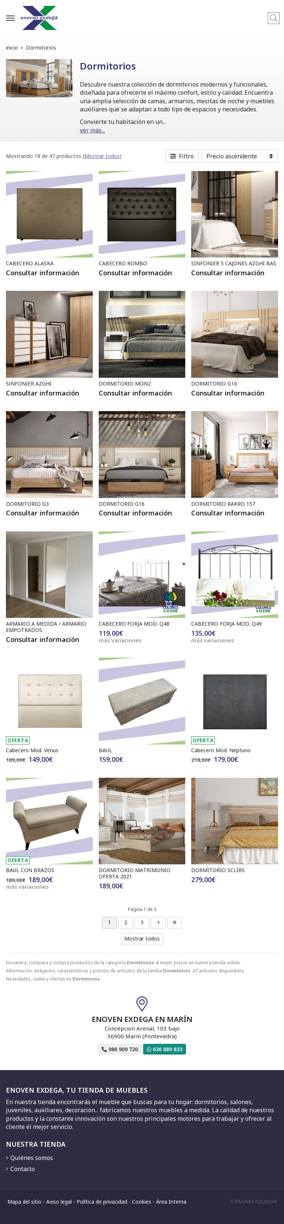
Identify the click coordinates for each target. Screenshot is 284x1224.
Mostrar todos (102, 155)
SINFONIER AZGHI (28, 383)
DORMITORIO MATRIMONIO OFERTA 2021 (134, 873)
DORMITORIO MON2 (125, 383)
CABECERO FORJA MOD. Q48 (134, 623)
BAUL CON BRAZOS (30, 870)
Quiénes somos (31, 1158)
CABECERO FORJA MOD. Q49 (226, 623)
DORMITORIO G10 (214, 383)
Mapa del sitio (24, 1201)
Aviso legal (59, 1201)
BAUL (105, 750)
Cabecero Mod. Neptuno (221, 750)
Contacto (22, 1169)
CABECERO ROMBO (123, 263)
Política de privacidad (102, 1201)
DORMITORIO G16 (122, 503)
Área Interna (171, 1201)
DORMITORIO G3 (27, 503)
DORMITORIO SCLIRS (218, 870)
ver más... (92, 130)
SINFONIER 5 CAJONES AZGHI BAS (233, 263)
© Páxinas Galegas (253, 1201)
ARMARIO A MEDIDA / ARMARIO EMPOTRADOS (46, 626)
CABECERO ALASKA (30, 263)
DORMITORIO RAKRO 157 (223, 503)
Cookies (141, 1201)
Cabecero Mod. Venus (32, 750)
